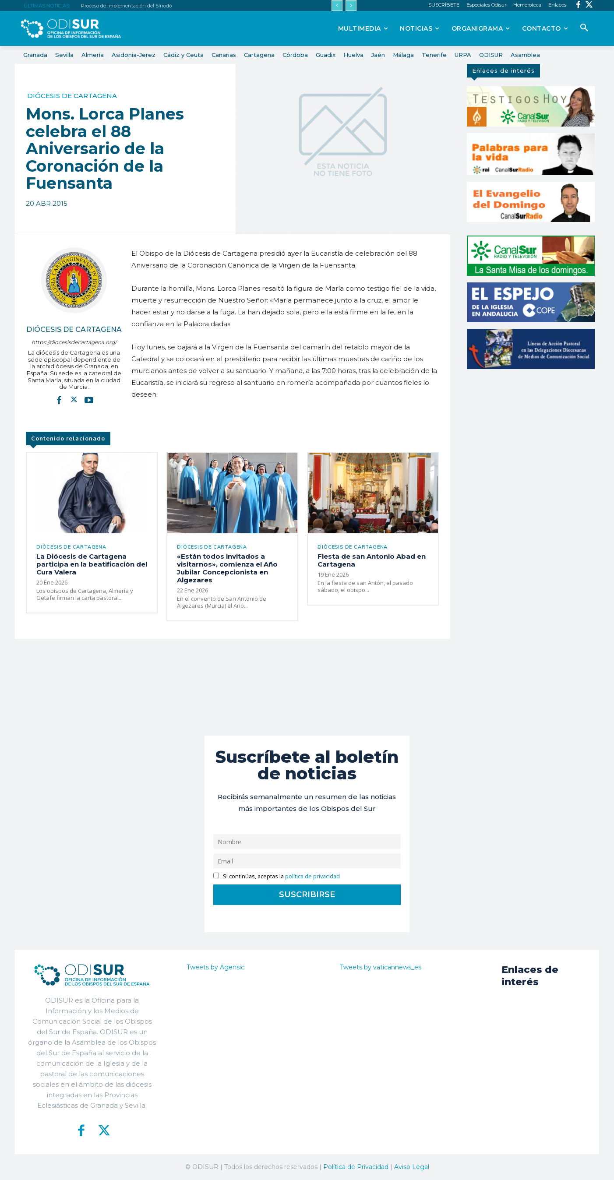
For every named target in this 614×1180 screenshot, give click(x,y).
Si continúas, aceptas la (276, 876)
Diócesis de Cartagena (72, 95)
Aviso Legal (411, 1167)
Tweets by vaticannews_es (380, 967)
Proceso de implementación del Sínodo (126, 6)
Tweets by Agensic (215, 967)
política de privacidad (312, 876)
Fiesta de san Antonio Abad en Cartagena (372, 560)
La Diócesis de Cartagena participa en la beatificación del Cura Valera (91, 564)
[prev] (337, 5)
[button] (584, 28)
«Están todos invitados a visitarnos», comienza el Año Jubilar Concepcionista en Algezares (227, 568)
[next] (351, 5)
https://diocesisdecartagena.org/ (74, 342)
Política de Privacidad (355, 1167)
